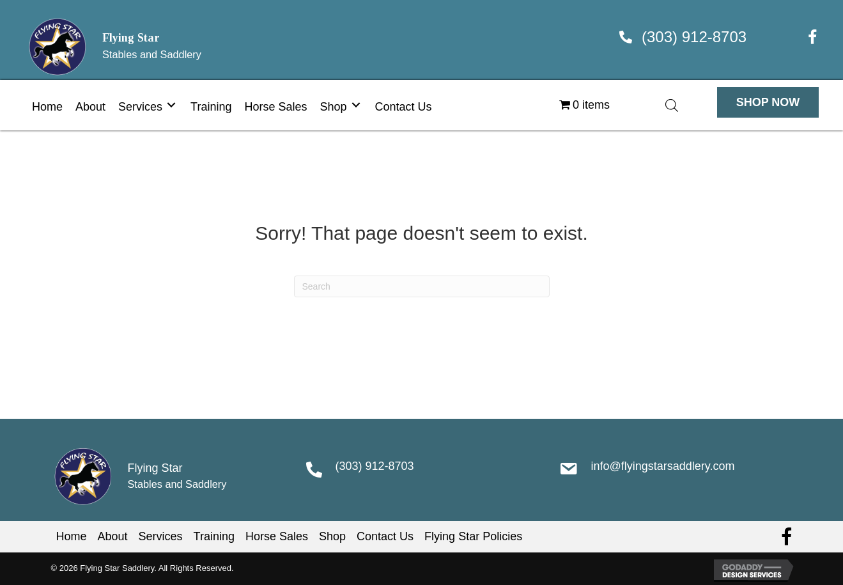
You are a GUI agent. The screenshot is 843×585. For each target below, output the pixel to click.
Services (161, 536)
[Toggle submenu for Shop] (356, 105)
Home (71, 536)
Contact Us (385, 536)
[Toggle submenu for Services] (171, 105)
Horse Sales (276, 536)
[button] (768, 102)
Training (214, 536)
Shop (332, 536)
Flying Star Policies (473, 536)
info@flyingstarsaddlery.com (662, 466)
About (113, 536)
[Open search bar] (671, 105)
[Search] (422, 286)
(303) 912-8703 (694, 36)
